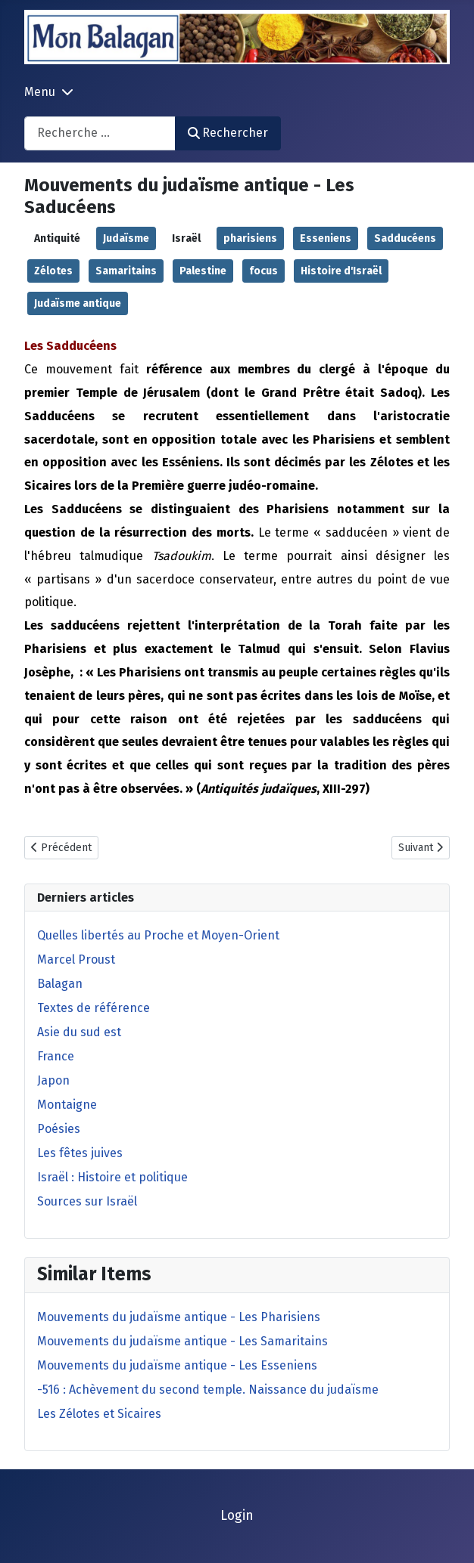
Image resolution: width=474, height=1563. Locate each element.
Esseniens (325, 238)
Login (237, 1516)
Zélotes (53, 271)
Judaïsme (126, 238)
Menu (39, 92)
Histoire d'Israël (341, 271)
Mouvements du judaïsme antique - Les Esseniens (177, 1365)
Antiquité (57, 238)
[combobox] (100, 133)
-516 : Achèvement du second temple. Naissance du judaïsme (208, 1389)
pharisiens (250, 238)
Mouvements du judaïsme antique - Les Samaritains (182, 1341)
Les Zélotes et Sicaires (99, 1414)
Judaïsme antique (77, 303)
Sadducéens (405, 238)
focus (263, 271)
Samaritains (126, 271)
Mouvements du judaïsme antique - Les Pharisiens (178, 1317)
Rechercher (228, 132)
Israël (186, 238)
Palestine (202, 271)
